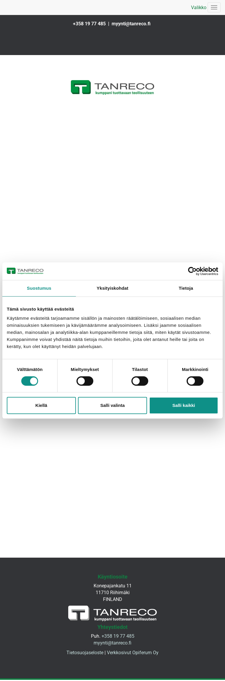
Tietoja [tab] (186, 288)
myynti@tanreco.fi (131, 23)
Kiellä (41, 405)
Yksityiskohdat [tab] (112, 288)
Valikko (198, 7)
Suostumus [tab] (39, 288)
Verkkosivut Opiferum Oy (133, 655)
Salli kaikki (183, 405)
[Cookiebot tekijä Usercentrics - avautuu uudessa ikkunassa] (192, 271)
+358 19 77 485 (89, 23)
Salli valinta (112, 405)
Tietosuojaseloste (84, 655)
